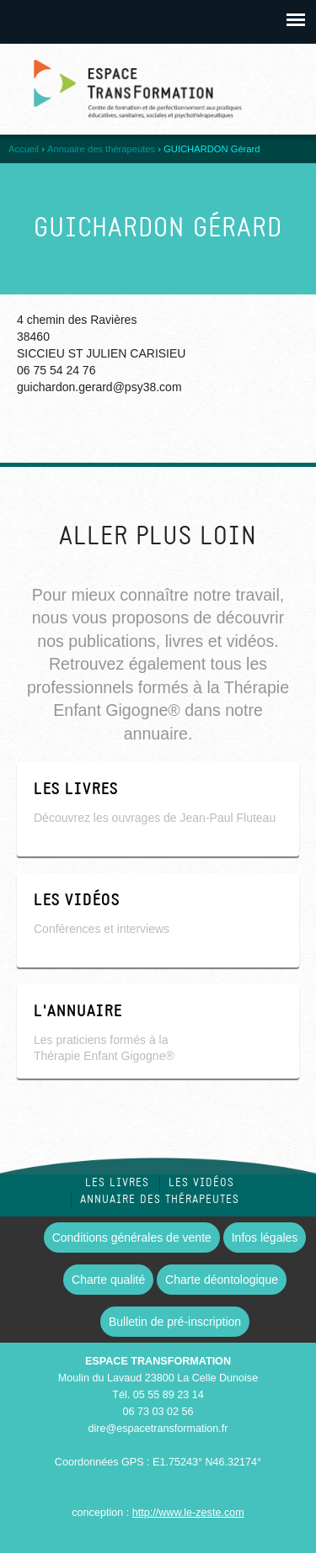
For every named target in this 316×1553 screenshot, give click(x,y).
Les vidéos (201, 1182)
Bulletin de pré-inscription (175, 1321)
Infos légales (265, 1237)
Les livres (117, 1182)
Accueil (23, 149)
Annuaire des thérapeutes (101, 149)
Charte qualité (108, 1279)
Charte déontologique (221, 1279)
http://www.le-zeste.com (188, 1513)
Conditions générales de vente (132, 1237)
